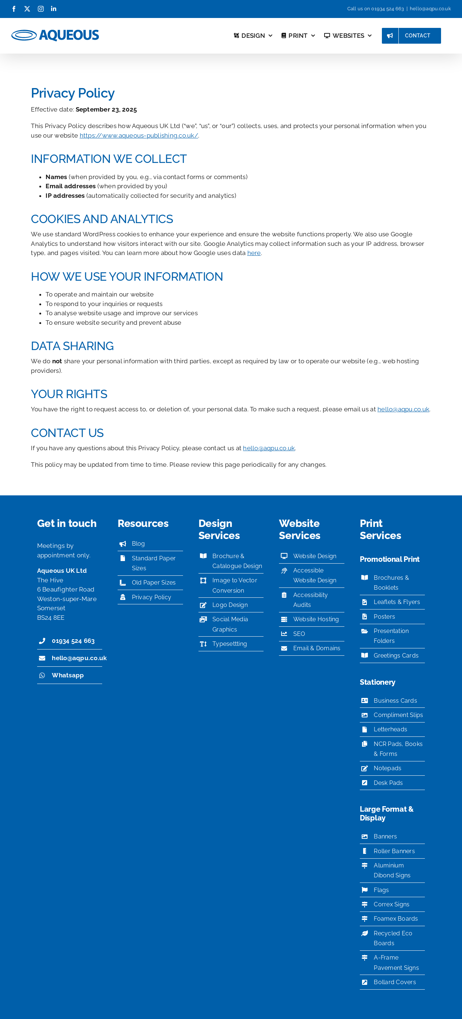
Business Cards (395, 700)
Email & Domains (317, 648)
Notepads (387, 768)
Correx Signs (391, 904)
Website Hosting (316, 619)
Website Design (315, 556)
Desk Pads (388, 782)
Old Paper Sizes (154, 582)
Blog (138, 543)
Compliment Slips (398, 715)
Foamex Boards (396, 918)
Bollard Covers (395, 982)
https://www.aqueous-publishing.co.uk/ (139, 135)
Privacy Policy (152, 597)
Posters (384, 616)
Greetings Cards (396, 655)
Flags (381, 890)
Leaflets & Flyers (397, 601)
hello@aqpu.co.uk (430, 8)
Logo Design (230, 604)
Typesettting (229, 643)
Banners (385, 836)
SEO (299, 633)
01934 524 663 (387, 8)
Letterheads (390, 729)
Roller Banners (394, 851)
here (254, 252)
